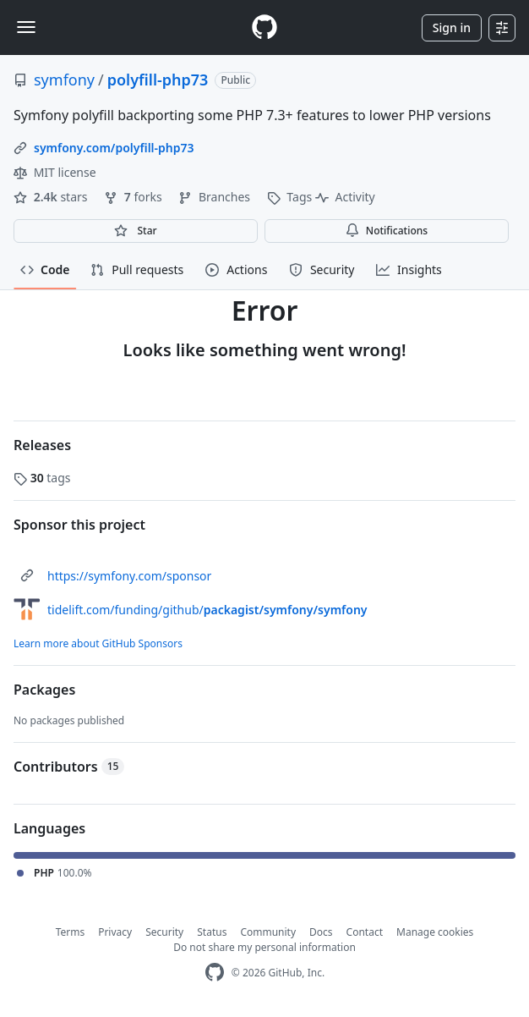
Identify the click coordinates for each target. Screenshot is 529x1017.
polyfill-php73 (158, 79)
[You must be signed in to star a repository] (136, 231)
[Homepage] (264, 27)
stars (52, 197)
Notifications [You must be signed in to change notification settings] (387, 230)
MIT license (55, 172)
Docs (321, 932)
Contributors (69, 766)
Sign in (452, 27)
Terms (70, 932)
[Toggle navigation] (26, 27)
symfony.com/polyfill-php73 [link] (114, 148)
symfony (64, 79)
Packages (44, 689)
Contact (364, 932)
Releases (42, 445)
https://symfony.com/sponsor (129, 576)
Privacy (115, 932)
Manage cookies (434, 932)
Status (211, 932)
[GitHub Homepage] (215, 972)
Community (268, 932)
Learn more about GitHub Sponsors (98, 643)
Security (164, 932)
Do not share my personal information (264, 947)
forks (134, 197)
